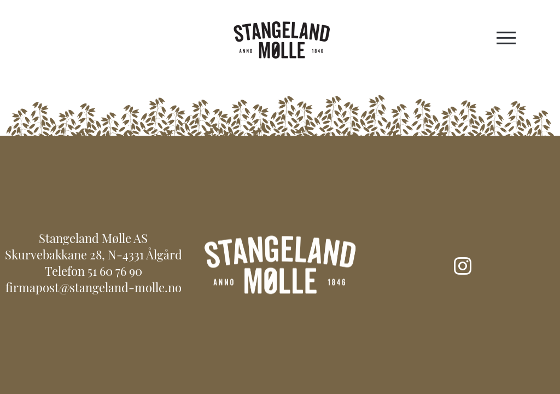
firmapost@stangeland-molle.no (93, 289)
